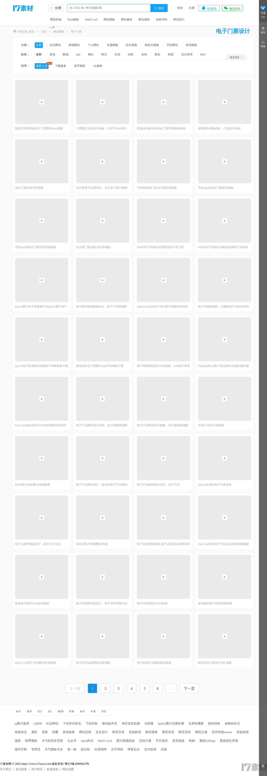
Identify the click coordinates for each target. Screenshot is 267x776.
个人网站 (93, 45)
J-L (50, 711)
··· (51, 27)
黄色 (157, 54)
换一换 (72, 749)
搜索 (159, 8)
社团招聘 (100, 749)
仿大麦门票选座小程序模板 (93, 247)
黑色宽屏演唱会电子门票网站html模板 (39, 128)
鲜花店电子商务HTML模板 (215, 662)
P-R (71, 711)
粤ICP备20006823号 (77, 763)
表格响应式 (232, 723)
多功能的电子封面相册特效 (215, 603)
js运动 (38, 723)
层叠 (55, 732)
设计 (44, 31)
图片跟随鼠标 (125, 740)
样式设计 (179, 19)
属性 (34, 732)
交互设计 (102, 732)
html (203, 54)
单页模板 (191, 45)
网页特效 (56, 19)
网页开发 (118, 732)
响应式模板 (152, 45)
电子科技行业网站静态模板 (154, 662)
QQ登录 (209, 8)
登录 (180, 7)
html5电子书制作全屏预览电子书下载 (160, 247)
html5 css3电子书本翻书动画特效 (35, 662)
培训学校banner (222, 732)
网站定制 (85, 732)
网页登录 (184, 732)
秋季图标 (31, 740)
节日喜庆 (162, 740)
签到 (263, 30)
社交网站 (52, 723)
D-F (29, 711)
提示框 (85, 749)
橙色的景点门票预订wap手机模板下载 (100, 365)
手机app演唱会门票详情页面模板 (35, 247)
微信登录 (232, 8)
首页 (31, 31)
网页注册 (201, 732)
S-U (82, 711)
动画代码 (161, 19)
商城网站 (74, 45)
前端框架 (135, 732)
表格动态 (21, 732)
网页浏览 (168, 732)
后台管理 (187, 54)
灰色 (144, 54)
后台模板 (131, 45)
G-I (40, 711)
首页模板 (178, 740)
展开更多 (236, 57)
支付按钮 (150, 749)
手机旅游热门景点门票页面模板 (157, 187)
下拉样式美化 (72, 723)
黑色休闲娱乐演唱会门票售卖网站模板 (161, 128)
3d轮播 (149, 723)
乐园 (164, 749)
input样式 (87, 740)
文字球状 (117, 749)
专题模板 (112, 45)
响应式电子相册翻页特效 (91, 544)
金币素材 (80, 65)
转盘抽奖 (243, 732)
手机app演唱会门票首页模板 (215, 187)
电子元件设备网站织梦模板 (93, 662)
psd (78, 54)
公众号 (72, 740)
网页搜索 (151, 732)
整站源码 (144, 19)
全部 (39, 45)
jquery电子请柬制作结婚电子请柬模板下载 (41, 365)
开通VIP (263, 11)
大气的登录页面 (52, 740)
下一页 (189, 689)
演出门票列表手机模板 (29, 187)
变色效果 (69, 732)
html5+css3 (105, 740)
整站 (91, 54)
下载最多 (60, 65)
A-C (18, 711)
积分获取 (21, 769)
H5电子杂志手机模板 (211, 425)
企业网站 (55, 45)
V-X (93, 711)
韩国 (170, 54)
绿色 (131, 54)
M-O (60, 711)
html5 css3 (91, 19)
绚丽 (192, 740)
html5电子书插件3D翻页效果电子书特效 (223, 247)
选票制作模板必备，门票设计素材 (219, 128)
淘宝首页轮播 (131, 723)
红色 (117, 54)
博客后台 (133, 749)
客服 (263, 44)
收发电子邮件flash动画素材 (32, 603)
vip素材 (97, 65)
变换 (45, 732)
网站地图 (68, 769)
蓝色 (52, 54)
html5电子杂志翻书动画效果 (32, 484)
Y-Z (104, 711)
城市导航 (21, 749)
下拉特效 (92, 723)
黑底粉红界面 (229, 740)
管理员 (36, 749)
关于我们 (5, 769)
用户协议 (37, 769)
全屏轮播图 (196, 723)
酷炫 (65, 54)
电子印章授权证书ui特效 (152, 603)
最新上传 (41, 65)
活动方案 (145, 740)
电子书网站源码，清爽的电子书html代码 (223, 306)
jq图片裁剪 (22, 723)
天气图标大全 (54, 749)
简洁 (104, 54)
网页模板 (109, 19)
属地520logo (207, 740)
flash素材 (73, 19)
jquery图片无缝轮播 (171, 723)
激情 (18, 740)
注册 (192, 7)
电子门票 (76, 31)
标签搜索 (52, 769)
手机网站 (172, 45)
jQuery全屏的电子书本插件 (215, 484)
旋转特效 (214, 723)
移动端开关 (109, 723)
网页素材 (126, 19)
